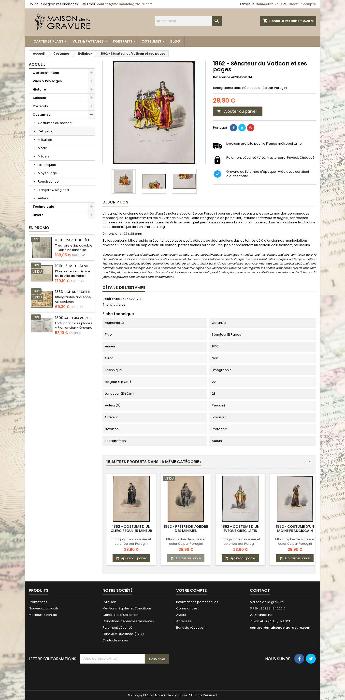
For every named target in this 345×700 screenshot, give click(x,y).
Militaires (45, 139)
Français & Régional (54, 189)
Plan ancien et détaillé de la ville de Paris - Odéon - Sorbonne (72, 275)
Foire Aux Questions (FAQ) (123, 634)
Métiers (44, 156)
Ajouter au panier (237, 111)
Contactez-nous (115, 640)
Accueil (37, 64)
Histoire (39, 89)
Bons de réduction (190, 627)
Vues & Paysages (88, 41)
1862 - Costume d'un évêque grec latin (240, 528)
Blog (175, 41)
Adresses (183, 621)
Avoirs (181, 614)
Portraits (122, 41)
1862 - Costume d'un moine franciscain (295, 528)
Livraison (109, 602)
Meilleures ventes (43, 614)
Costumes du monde (55, 123)
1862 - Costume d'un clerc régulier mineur (131, 528)
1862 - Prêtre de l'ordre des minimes (186, 528)
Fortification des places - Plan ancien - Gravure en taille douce (73, 327)
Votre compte (191, 590)
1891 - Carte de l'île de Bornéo (74, 240)
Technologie (43, 206)
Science (39, 97)
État (106, 305)
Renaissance (48, 181)
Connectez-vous (269, 4)
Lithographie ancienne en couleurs (73, 299)
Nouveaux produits (44, 608)
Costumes (151, 41)
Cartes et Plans (48, 41)
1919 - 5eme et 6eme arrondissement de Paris (74, 266)
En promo (39, 228)
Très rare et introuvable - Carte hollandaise (73, 247)
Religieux (45, 131)
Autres (43, 198)
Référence (221, 77)
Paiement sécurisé (117, 627)
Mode (42, 148)
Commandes (187, 608)
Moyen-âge (47, 173)
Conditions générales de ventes (128, 621)
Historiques (47, 164)
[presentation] (117, 675)
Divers (38, 215)
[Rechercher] (188, 21)
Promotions (38, 602)
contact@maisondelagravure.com (124, 4)
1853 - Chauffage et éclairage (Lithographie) (74, 292)
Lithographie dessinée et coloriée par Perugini (131, 541)
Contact (260, 590)
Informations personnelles (197, 602)
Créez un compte (302, 4)
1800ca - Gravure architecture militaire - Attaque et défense (74, 318)
